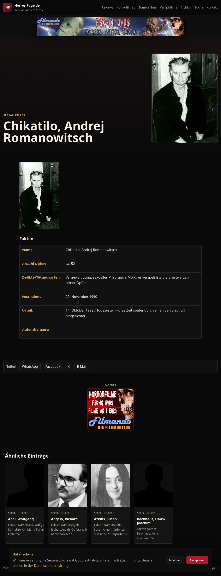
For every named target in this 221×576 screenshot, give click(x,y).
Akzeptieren (197, 560)
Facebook (52, 366)
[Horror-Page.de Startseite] (25, 7)
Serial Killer (14, 115)
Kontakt (212, 7)
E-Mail (81, 366)
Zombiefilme (147, 7)
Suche (199, 7)
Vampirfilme (168, 7)
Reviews (107, 7)
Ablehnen (175, 560)
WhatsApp (30, 366)
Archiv (185, 7)
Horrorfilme (125, 7)
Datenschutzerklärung (51, 565)
